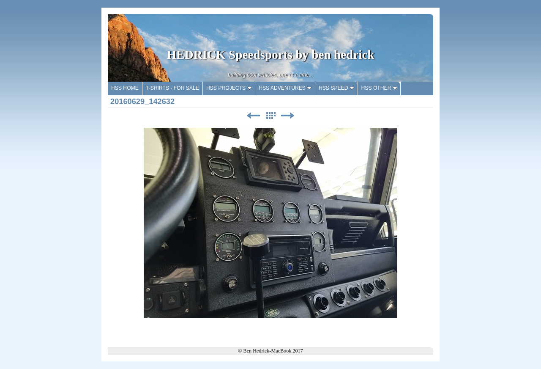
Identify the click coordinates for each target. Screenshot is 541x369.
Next (288, 115)
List (270, 115)
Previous (253, 115)
